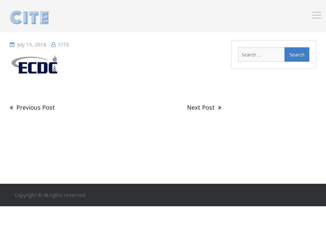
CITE (64, 44)
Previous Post (35, 107)
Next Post (201, 107)
